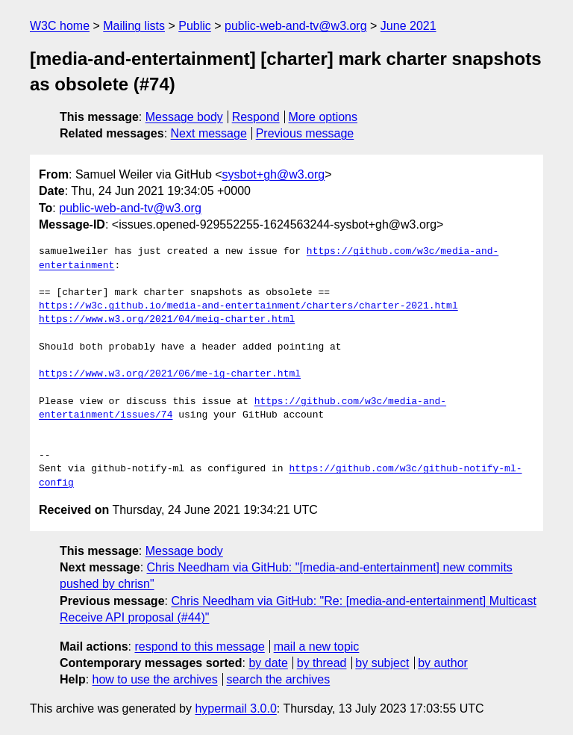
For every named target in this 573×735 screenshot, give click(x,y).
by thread (322, 663)
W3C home (60, 25)
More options (323, 117)
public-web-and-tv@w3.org (296, 25)
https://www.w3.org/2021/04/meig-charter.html (167, 319)
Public (194, 25)
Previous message (305, 133)
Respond (256, 117)
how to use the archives (155, 679)
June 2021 (408, 25)
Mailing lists (134, 25)
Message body (184, 117)
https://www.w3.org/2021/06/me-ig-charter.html (170, 374)
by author (443, 663)
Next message (209, 133)
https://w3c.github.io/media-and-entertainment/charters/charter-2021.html (248, 306)
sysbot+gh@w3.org (273, 174)
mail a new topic (317, 646)
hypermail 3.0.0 (235, 708)
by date (267, 663)
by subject (382, 663)
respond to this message (199, 646)
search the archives (279, 679)
